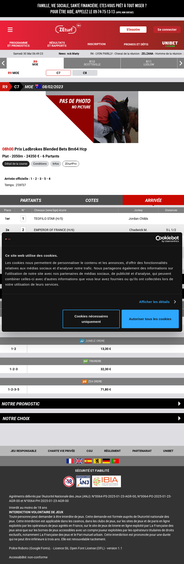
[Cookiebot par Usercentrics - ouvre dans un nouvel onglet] (159, 239)
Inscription (96, 44)
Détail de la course (16, 163)
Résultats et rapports (56, 44)
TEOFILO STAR (44, 218)
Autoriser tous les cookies (150, 319)
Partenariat (142, 451)
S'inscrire (133, 29)
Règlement (112, 451)
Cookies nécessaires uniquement (91, 318)
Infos (56, 163)
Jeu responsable (23, 451)
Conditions (40, 163)
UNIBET (168, 451)
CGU (90, 451)
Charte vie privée (61, 451)
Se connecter (167, 29)
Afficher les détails (154, 302)
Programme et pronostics (18, 44)
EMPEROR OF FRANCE (50, 230)
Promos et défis (136, 44)
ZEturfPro (71, 163)
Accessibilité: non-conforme (28, 557)
